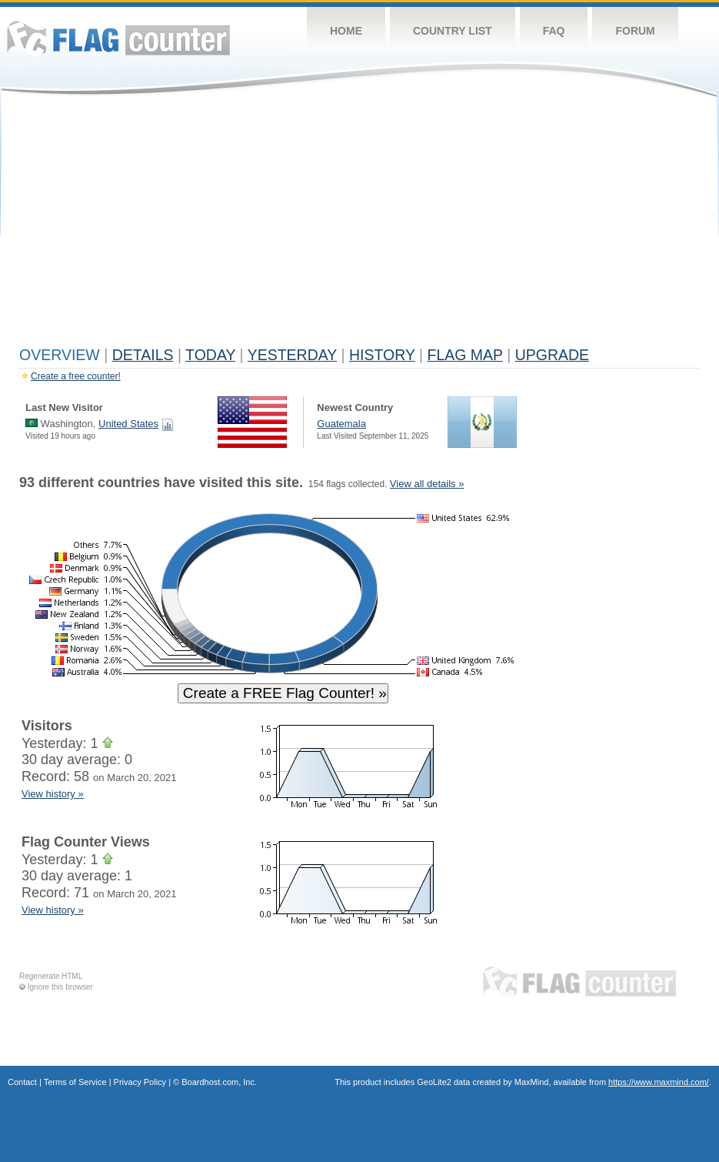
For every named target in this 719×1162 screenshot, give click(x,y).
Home (346, 31)
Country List (452, 31)
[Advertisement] (359, 224)
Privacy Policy (140, 1082)
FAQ (554, 31)
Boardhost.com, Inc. (219, 1082)
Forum (634, 31)
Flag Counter (118, 38)
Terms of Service (75, 1082)
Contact (22, 1082)
